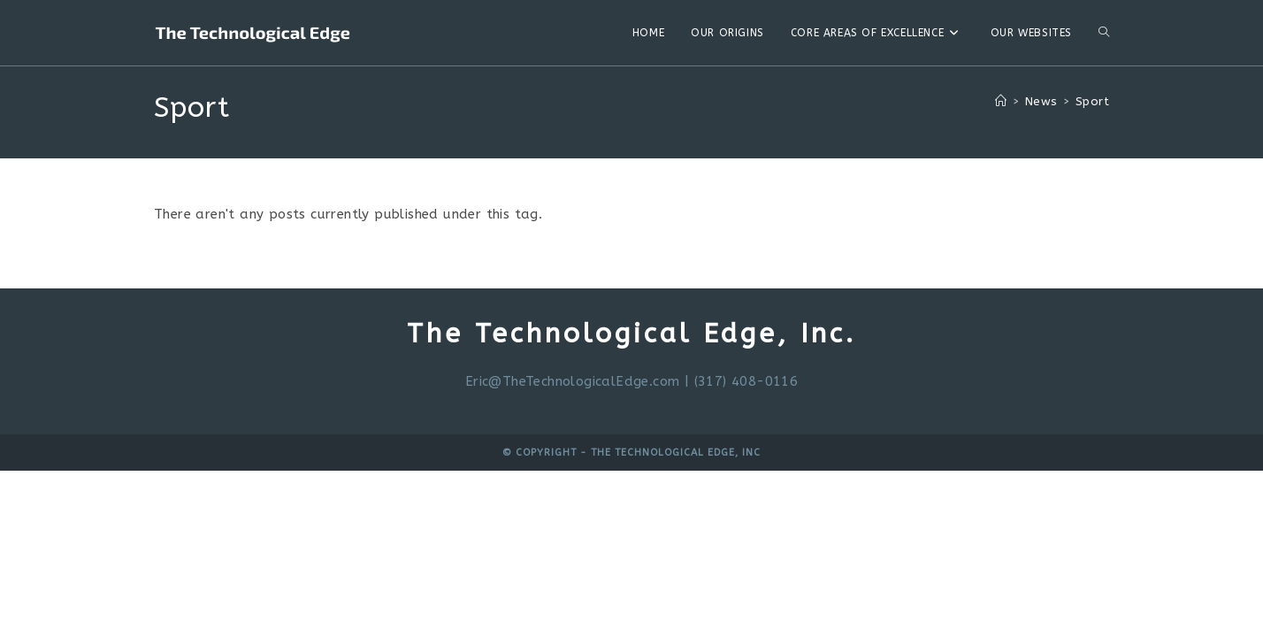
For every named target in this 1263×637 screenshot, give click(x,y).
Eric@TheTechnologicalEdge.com (572, 381)
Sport (1092, 101)
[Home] (1001, 101)
